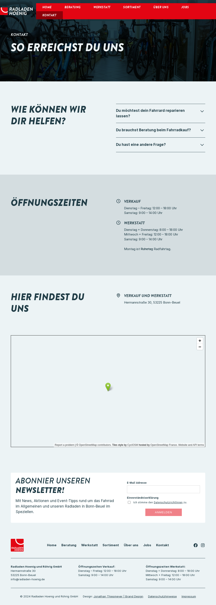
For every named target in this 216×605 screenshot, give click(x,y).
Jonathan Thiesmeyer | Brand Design (118, 596)
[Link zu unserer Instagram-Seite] (202, 545)
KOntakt (49, 15)
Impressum (189, 596)
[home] (16, 11)
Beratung (73, 7)
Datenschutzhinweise (162, 596)
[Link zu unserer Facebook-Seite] (195, 545)
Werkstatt (102, 7)
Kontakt (162, 545)
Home (47, 7)
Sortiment (132, 7)
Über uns (161, 7)
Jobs (185, 7)
